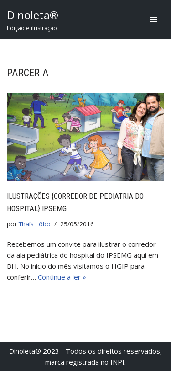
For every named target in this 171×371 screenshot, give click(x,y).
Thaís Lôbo (35, 224)
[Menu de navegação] (153, 19)
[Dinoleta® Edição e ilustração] (32, 19)
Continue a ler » (62, 276)
